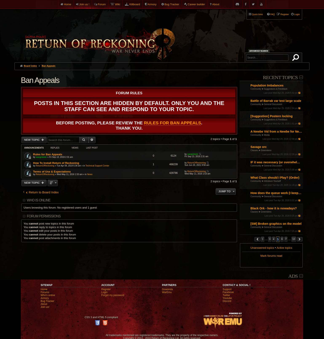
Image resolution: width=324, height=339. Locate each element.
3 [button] (269, 239)
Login (104, 292)
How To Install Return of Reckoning (56, 163)
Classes (254, 150)
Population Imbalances (267, 85)
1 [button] (262, 239)
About (215, 4)
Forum (102, 4)
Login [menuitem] (297, 14)
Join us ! (84, 4)
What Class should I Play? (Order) (274, 177)
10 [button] (293, 239)
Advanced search (259, 51)
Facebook (228, 292)
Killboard (134, 4)
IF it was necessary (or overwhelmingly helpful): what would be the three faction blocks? (276, 162)
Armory (152, 4)
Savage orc (258, 147)
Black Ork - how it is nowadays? (273, 208)
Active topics (284, 247)
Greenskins (266, 150)
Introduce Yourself (272, 181)
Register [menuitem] (284, 14)
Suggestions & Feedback (275, 89)
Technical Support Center (97, 166)
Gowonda (167, 289)
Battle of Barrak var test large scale (275, 100)
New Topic (32, 139)
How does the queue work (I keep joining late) (276, 193)
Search (296, 58)
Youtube (227, 298)
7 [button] (286, 239)
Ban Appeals (40, 80)
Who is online (38, 200)
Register (106, 289)
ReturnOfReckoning (45, 166)
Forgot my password (112, 295)
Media (267, 135)
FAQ (272, 14)
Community (255, 89)
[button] (257, 239)
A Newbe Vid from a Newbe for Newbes (276, 131)
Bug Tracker (172, 4)
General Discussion (273, 104)
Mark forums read (271, 255)
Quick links (257, 14)
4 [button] (273, 239)
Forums (45, 292)
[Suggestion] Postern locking (271, 116)
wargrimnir (41, 157)
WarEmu (167, 292)
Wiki (117, 4)
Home (67, 4)
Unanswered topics (262, 247)
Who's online (48, 295)
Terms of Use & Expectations (52, 171)
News (89, 174)
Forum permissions (44, 216)
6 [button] (282, 239)
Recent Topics (280, 77)
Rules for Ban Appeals (172, 122)
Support (227, 289)
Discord (227, 301)
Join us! (45, 307)
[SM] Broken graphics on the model (275, 223)
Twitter (226, 295)
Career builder (196, 4)
